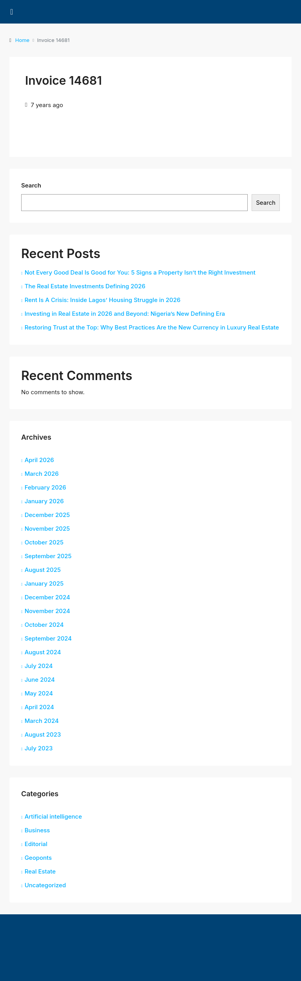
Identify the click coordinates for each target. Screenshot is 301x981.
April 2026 (39, 460)
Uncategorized (45, 885)
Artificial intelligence (53, 816)
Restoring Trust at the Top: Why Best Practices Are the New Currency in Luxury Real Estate (152, 327)
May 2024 (39, 693)
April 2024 (39, 707)
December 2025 (47, 515)
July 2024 (39, 666)
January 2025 (44, 583)
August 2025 (43, 569)
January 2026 (44, 501)
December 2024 (47, 597)
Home (22, 40)
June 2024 (40, 679)
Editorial (36, 844)
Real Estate (40, 871)
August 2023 (43, 734)
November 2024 (47, 611)
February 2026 (45, 487)
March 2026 (42, 473)
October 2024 (44, 624)
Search (31, 185)
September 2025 (48, 556)
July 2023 (39, 748)
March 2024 (42, 720)
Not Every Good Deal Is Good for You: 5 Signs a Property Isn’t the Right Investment (140, 272)
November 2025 (47, 528)
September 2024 (48, 638)
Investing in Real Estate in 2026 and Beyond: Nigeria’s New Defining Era (125, 313)
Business (37, 830)
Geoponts (38, 857)
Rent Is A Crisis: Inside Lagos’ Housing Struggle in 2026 (103, 300)
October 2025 (44, 542)
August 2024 (43, 652)
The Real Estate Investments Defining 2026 (85, 286)
